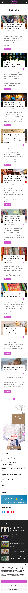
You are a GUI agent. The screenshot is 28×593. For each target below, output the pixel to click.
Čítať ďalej (7, 48)
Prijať (14, 581)
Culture (10, 6)
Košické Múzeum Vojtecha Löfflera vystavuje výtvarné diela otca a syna (12, 64)
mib (5, 30)
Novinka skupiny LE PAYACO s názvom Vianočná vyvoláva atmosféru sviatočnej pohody (13, 104)
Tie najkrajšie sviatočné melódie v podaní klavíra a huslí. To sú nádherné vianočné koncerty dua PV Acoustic (12, 138)
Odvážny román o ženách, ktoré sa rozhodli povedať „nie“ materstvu (14, 258)
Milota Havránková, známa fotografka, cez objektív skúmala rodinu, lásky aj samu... (18, 529)
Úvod (2, 6)
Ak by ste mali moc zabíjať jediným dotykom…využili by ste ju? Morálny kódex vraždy (13, 294)
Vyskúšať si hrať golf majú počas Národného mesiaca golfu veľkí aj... (17, 543)
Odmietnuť (14, 585)
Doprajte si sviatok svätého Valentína (11, 474)
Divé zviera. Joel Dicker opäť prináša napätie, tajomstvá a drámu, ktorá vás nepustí (13, 26)
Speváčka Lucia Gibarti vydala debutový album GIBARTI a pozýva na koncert (13, 369)
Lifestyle (6, 6)
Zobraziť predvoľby (14, 589)
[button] (26, 564)
